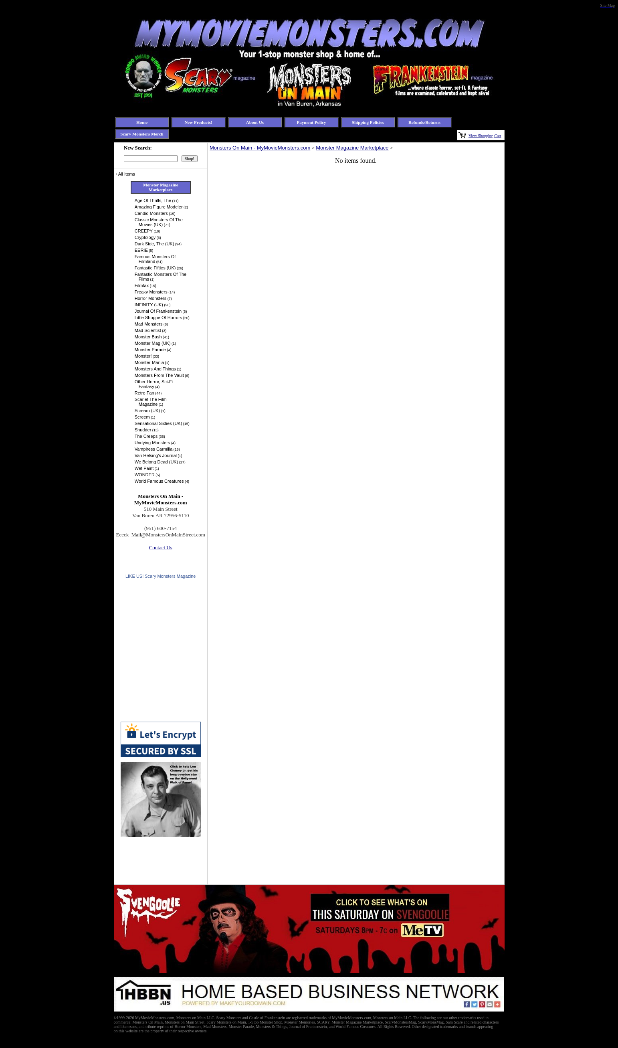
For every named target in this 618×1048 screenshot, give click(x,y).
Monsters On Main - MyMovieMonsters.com (260, 148)
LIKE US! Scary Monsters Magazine (160, 576)
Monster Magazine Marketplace (352, 148)
